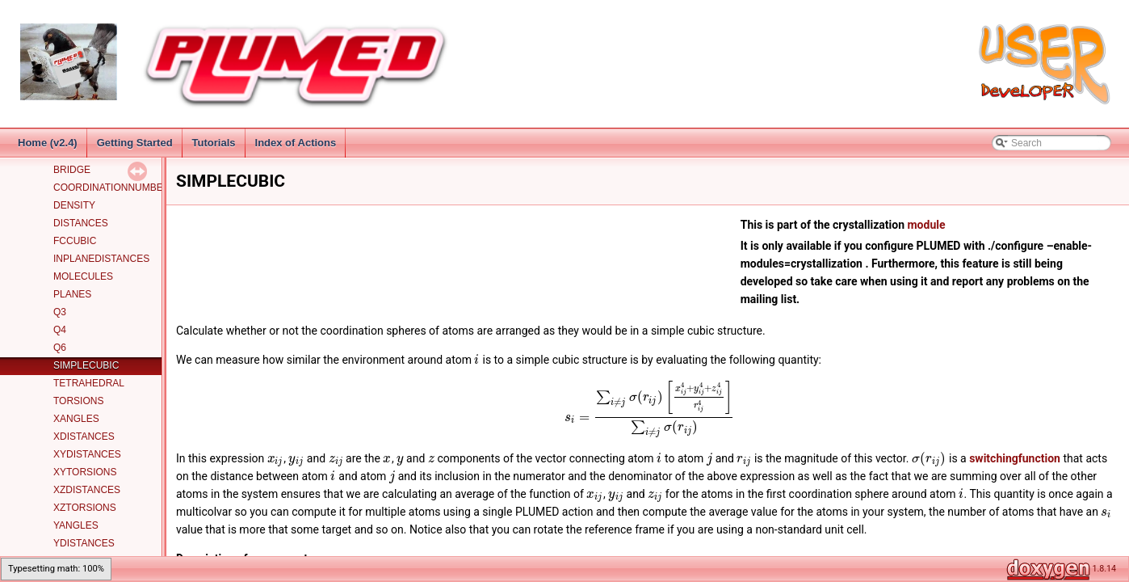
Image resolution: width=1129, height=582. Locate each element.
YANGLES (76, 525)
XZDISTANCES (86, 490)
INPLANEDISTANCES (101, 258)
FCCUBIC (74, 241)
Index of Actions (296, 143)
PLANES (72, 294)
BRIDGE (71, 169)
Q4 (59, 329)
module (926, 224)
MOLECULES (83, 276)
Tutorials (214, 143)
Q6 (59, 347)
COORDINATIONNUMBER (111, 187)
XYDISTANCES (87, 454)
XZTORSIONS (84, 507)
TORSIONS (78, 401)
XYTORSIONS (84, 472)
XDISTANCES (84, 436)
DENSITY (74, 205)
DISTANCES (80, 223)
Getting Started (135, 143)
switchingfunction (1014, 458)
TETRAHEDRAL (88, 383)
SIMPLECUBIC (86, 365)
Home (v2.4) (48, 143)
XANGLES (76, 418)
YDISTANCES (84, 543)
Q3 (59, 312)
